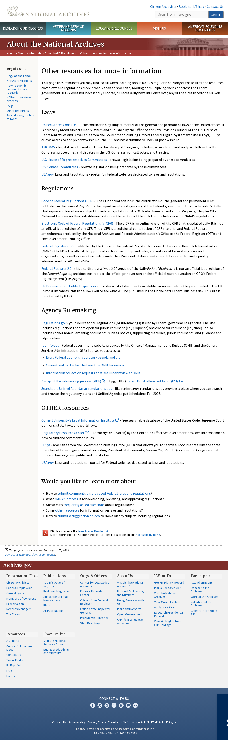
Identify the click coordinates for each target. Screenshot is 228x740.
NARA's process (66, 499)
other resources (67, 510)
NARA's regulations (19, 81)
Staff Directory (90, 623)
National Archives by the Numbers (130, 593)
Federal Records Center (91, 593)
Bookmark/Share (192, 6)
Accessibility (77, 722)
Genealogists (15, 593)
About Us (125, 576)
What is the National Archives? (130, 584)
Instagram (107, 705)
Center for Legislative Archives (94, 584)
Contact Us (215, 6)
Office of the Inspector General (95, 610)
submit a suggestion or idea (79, 516)
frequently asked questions (83, 504)
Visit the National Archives (165, 595)
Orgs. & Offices (93, 576)
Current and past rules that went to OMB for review (85, 365)
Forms (10, 676)
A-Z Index (12, 641)
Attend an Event (201, 582)
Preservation (15, 604)
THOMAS (48, 147)
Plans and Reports (129, 609)
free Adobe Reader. (93, 531)
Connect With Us (114, 698)
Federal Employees (19, 588)
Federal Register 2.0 (56, 268)
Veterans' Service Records (68, 28)
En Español (13, 665)
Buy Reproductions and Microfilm (56, 651)
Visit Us (159, 28)
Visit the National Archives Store (54, 642)
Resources (15, 634)
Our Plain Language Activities (130, 621)
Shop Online (54, 634)
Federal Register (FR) (57, 246)
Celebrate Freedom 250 (204, 612)
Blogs (47, 605)
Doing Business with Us (130, 602)
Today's (54, 584)
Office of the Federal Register (94, 602)
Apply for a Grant (165, 607)
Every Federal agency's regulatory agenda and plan (84, 357)
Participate (201, 576)
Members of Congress (21, 598)
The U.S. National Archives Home (48, 11)
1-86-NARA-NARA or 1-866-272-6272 (114, 733)
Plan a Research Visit (167, 588)
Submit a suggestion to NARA (20, 117)
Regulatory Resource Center (65, 432)
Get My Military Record (169, 582)
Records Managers (19, 609)
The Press (13, 614)
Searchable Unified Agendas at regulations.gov (76, 388)
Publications (54, 576)
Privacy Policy (97, 722)
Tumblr (114, 705)
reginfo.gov (50, 345)
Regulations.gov (53, 323)
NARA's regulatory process (19, 99)
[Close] (223, 699)
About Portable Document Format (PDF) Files (156, 381)
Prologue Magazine (56, 591)
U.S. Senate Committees (59, 167)
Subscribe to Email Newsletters (55, 598)
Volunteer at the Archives (201, 604)
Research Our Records (23, 28)
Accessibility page (148, 535)
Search (216, 15)
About (22, 53)
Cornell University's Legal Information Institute (80, 420)
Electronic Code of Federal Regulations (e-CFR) (77, 223)
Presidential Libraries (94, 618)
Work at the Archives (204, 597)
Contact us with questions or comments (30, 554)
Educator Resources (114, 28)
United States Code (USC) (60, 124)
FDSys (45, 445)
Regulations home (19, 76)
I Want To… (163, 576)
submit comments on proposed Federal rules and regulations (104, 493)
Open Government (129, 614)
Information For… (22, 576)
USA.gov (47, 174)
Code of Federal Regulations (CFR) (67, 201)
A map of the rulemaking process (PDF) (71, 381)
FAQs (10, 106)
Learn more (188, 732)
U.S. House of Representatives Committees (74, 159)
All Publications (53, 611)
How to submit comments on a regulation (17, 89)
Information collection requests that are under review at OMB (93, 373)
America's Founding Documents (205, 28)
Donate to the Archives (200, 589)
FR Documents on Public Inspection (68, 286)
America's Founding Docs (19, 648)
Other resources (18, 111)
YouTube (121, 705)
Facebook (92, 705)
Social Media (14, 660)
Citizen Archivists (163, 6)
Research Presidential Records (168, 614)
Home (10, 53)
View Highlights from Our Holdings (167, 623)
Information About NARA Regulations (53, 53)
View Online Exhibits (167, 602)
